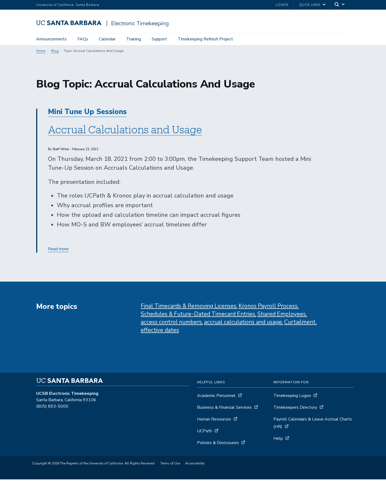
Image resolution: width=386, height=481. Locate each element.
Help (278, 440)
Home (40, 52)
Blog (55, 52)
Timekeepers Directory (295, 409)
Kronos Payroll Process (268, 307)
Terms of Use (170, 465)
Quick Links (309, 5)
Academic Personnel (217, 397)
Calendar (107, 39)
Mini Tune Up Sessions (87, 113)
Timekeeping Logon (292, 397)
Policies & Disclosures (218, 444)
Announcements (51, 39)
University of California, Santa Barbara (67, 5)
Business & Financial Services (224, 409)
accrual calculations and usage (243, 323)
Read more (58, 251)
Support (159, 39)
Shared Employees (281, 315)
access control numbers (171, 323)
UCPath (205, 432)
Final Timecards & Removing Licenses (188, 307)
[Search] (340, 5)
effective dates (160, 331)
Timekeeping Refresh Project (205, 39)
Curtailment (300, 323)
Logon (282, 5)
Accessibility (195, 465)
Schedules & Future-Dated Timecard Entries (198, 315)
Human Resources (214, 421)
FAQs (82, 39)
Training (133, 39)
